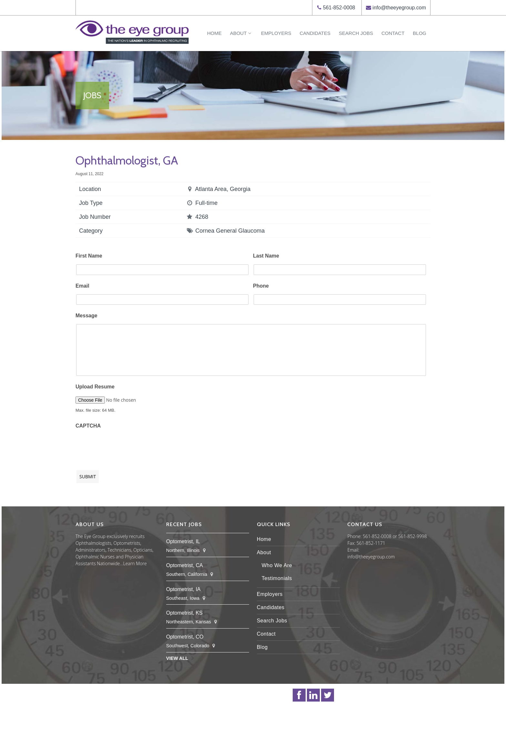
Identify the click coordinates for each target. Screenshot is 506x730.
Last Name (266, 256)
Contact (392, 33)
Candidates (314, 33)
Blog (419, 33)
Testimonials (277, 578)
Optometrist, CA (184, 565)
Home (214, 33)
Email (82, 286)
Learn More (135, 563)
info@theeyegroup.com (399, 7)
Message (86, 315)
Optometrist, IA (183, 589)
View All (177, 658)
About (241, 33)
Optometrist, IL (183, 541)
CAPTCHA (88, 425)
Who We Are (277, 565)
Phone (261, 286)
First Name (89, 256)
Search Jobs (356, 33)
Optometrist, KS (184, 613)
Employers (276, 33)
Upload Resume (95, 386)
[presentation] (125, 446)
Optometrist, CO (185, 637)
